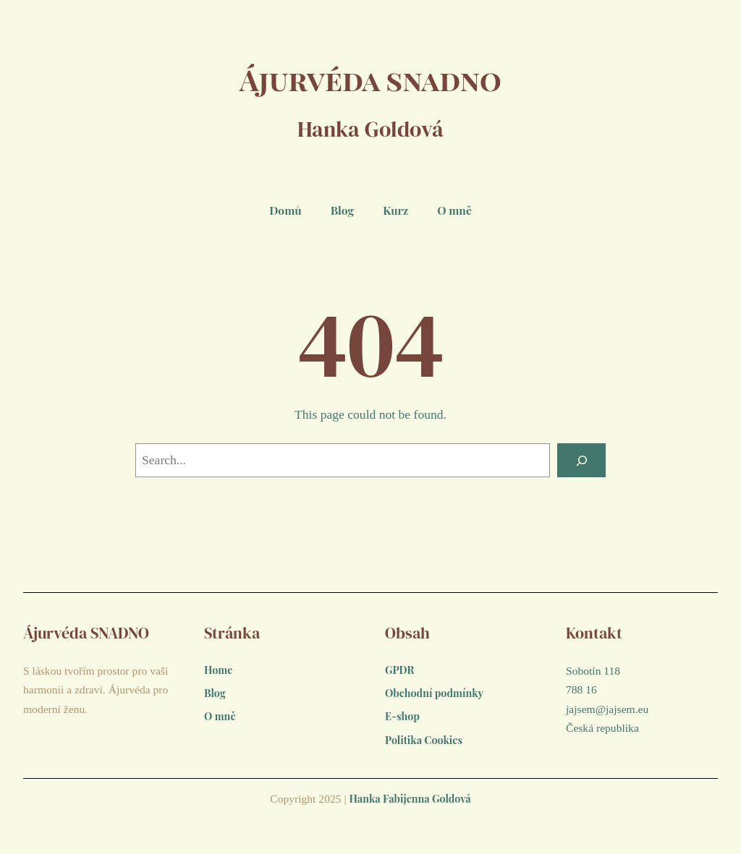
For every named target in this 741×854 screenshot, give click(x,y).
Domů (285, 210)
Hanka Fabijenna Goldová (410, 806)
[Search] (580, 461)
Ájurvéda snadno (371, 77)
